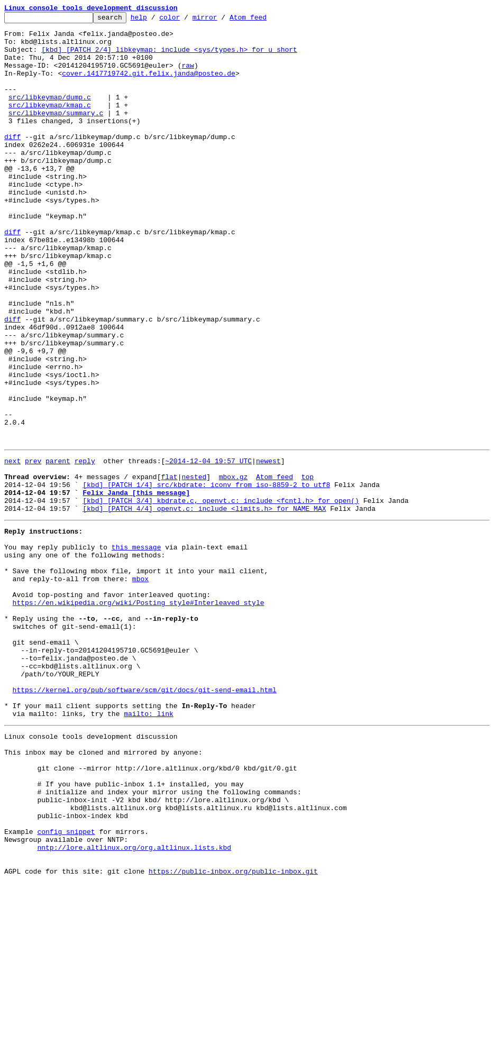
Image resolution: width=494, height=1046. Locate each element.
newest (268, 548)
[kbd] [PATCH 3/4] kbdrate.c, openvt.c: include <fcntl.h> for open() (221, 595)
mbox (140, 686)
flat (169, 567)
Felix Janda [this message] (136, 586)
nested (193, 567)
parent (57, 548)
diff (12, 162)
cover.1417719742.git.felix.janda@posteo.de (148, 85)
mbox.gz (233, 567)
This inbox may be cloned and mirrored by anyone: (103, 891)
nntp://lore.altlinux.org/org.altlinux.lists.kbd (134, 1006)
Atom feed (264, 20)
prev (33, 548)
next (12, 548)
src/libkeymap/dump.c (49, 114)
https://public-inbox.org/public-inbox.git (233, 1034)
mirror (221, 20)
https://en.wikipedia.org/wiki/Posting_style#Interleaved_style (138, 715)
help (155, 20)
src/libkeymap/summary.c (55, 133)
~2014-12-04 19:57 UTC (208, 548)
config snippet (66, 987)
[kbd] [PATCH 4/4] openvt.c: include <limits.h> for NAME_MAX (204, 605)
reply (85, 548)
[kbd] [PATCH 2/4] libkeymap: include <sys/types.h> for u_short (169, 57)
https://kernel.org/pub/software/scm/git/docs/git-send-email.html (145, 819)
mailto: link (148, 848)
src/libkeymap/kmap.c (49, 124)
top (307, 567)
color (186, 20)
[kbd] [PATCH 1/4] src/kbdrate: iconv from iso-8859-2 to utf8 (206, 576)
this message (136, 648)
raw (187, 76)
